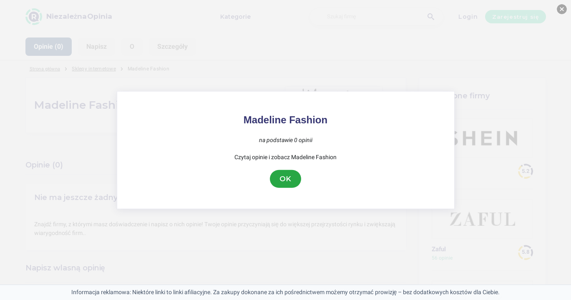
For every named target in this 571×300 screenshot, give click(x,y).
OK (285, 179)
